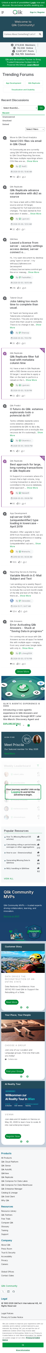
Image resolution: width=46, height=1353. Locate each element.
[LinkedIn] (8, 1291)
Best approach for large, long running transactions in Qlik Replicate (26, 467)
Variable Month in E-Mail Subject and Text (25, 577)
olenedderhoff (28, 601)
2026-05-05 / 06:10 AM (21, 282)
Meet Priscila (14, 745)
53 (12, 395)
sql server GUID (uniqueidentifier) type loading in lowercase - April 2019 (24, 521)
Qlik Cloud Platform (9, 1162)
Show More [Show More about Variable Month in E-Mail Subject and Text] (25, 596)
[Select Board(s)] (19, 108)
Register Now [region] (13, 1136)
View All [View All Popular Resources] (8, 878)
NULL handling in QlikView (17, 868)
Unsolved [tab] (6, 120)
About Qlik (5, 1245)
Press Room (6, 1249)
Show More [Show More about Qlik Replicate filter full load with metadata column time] (31, 380)
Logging (15, 792)
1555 (13, 562)
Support (4, 1234)
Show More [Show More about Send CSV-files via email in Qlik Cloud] (32, 161)
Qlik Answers (16, 621)
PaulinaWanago (28, 277)
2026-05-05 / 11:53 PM (21, 338)
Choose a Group (15, 1045)
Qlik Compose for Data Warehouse (16, 1185)
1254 (13, 611)
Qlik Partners (6, 1215)
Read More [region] (11, 1002)
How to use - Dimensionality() (19, 853)
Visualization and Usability (23, 90)
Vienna (9, 1114)
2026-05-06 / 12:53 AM (21, 224)
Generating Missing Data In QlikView (18, 861)
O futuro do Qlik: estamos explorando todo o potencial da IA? (26, 412)
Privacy (4, 1260)
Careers (4, 1264)
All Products (6, 1158)
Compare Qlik (7, 1222)
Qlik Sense (6, 1165)
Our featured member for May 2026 (21, 749)
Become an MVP (11, 916)
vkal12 (24, 166)
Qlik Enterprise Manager (11, 1189)
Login (33, 2)
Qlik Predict (15, 405)
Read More (9, 753)
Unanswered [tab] (8, 117)
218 (12, 288)
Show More (23, 671)
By (21, 166)
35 (12, 343)
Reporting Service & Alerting (23, 572)
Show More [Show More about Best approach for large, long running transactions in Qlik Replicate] (32, 488)
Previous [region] (21, 1007)
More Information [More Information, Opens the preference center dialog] (23, 1350)
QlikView (14, 239)
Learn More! (33, 65)
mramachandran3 (29, 552)
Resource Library (8, 1211)
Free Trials (5, 1219)
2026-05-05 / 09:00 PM (21, 446)
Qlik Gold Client (8, 1196)
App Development (13, 83)
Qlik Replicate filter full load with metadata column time (24, 360)
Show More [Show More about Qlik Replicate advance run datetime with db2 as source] (35, 213)
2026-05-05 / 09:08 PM (21, 498)
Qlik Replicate (34, 83)
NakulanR (25, 493)
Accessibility (6, 1256)
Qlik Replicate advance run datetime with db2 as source (25, 193)
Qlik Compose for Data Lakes (14, 1181)
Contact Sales (7, 1275)
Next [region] (27, 1007)
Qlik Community (9, 1286)
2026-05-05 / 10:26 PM (21, 390)
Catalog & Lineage (9, 1192)
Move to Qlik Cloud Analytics (23, 137)
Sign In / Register (37, 12)
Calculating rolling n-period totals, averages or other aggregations (21, 846)
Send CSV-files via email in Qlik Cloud (25, 142)
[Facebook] (13, 1291)
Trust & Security (8, 1252)
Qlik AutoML (6, 1169)
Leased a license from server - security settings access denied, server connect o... (26, 247)
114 (12, 177)
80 (12, 503)
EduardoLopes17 (28, 440)
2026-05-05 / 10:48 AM (21, 171)
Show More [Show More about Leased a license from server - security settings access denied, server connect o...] (33, 272)
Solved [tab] (5, 124)
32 (12, 229)
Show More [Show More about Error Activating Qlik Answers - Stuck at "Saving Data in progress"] (27, 648)
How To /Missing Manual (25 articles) (18, 838)
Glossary (5, 1226)
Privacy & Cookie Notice (12, 1317)
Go (41, 108)
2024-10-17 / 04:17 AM (21, 606)
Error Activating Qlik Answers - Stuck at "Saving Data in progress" (26, 628)
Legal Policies (7, 1313)
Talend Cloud (16, 298)
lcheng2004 (27, 653)
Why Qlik (5, 1200)
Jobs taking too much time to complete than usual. (24, 304)
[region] (23, 1336)
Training (4, 1230)
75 (12, 451)
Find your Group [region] (14, 1071)
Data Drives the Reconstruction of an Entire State (19, 979)
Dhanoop (25, 333)
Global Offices (7, 1271)
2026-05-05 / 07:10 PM (21, 658)
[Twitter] (3, 1291)
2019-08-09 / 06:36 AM (21, 557)
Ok (23, 1345)
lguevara (25, 219)
